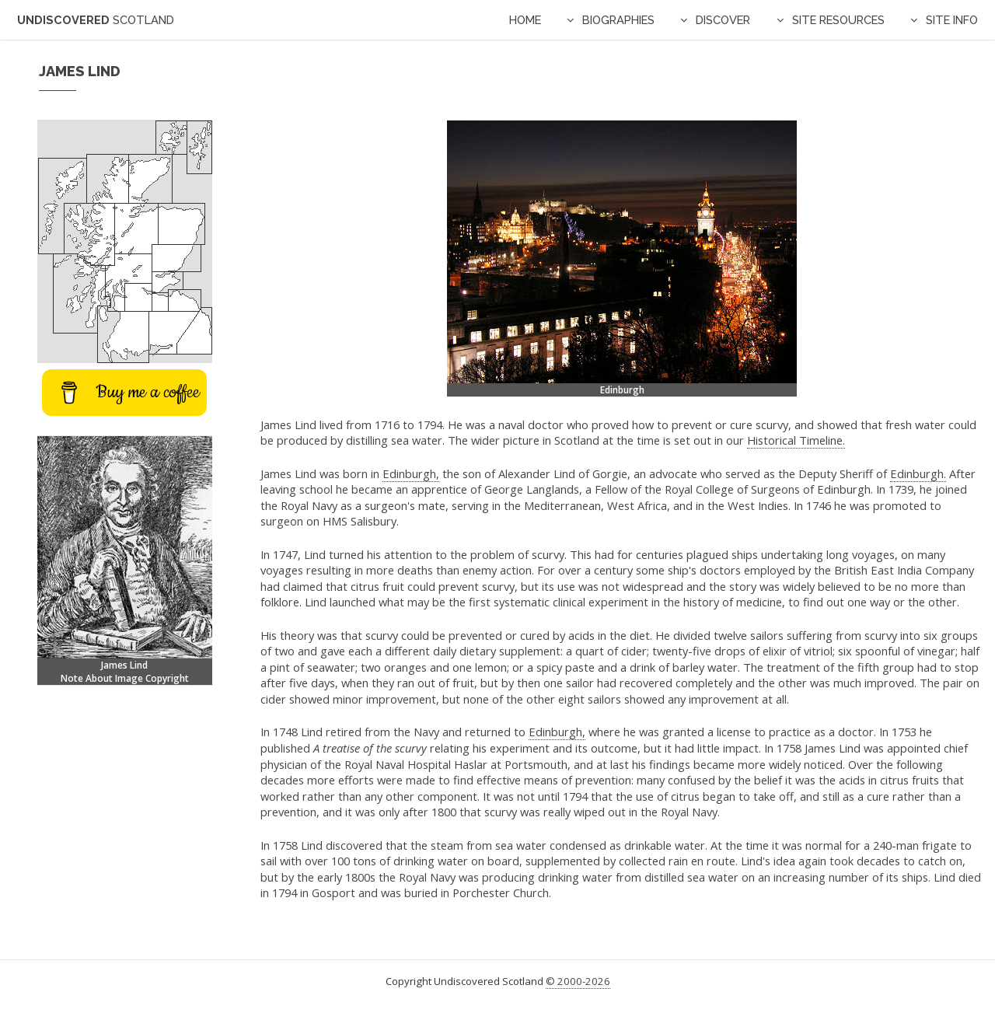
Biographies (618, 19)
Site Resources (838, 19)
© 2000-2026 (578, 981)
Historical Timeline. (796, 440)
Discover (723, 19)
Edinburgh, (410, 473)
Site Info (952, 19)
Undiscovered (95, 19)
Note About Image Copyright (125, 678)
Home (525, 19)
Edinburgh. (918, 473)
